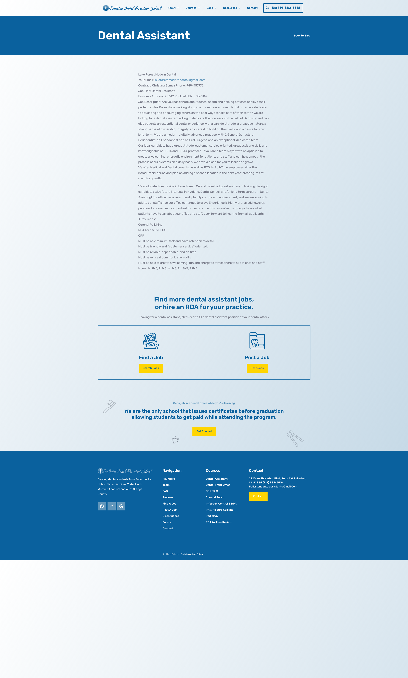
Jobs (211, 8)
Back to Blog (302, 35)
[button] (257, 368)
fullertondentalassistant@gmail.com (273, 486)
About (173, 8)
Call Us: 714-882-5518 (283, 8)
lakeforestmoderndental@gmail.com (179, 80)
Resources (231, 8)
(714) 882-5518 (273, 482)
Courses (193, 8)
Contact (252, 7)
